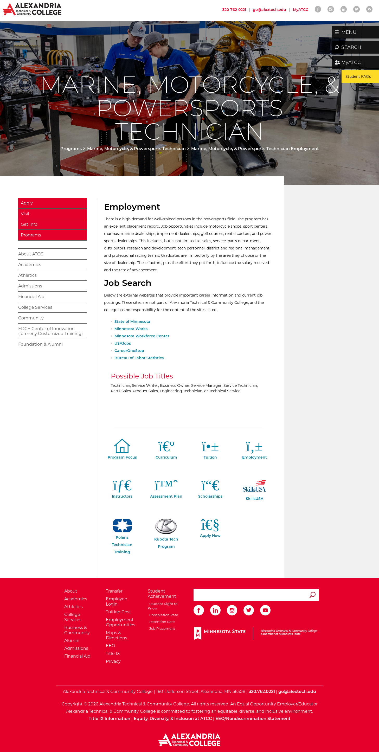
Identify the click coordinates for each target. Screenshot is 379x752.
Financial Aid (31, 296)
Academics (29, 264)
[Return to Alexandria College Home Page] (32, 9)
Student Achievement (162, 594)
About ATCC (30, 254)
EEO (110, 645)
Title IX (113, 653)
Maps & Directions (116, 635)
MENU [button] (348, 32)
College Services (35, 307)
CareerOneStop (129, 350)
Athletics (27, 275)
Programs (71, 148)
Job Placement (161, 628)
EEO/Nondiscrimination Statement (253, 718)
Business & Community (77, 630)
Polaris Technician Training (122, 538)
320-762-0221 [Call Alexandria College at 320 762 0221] (234, 9)
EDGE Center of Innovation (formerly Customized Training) (50, 331)
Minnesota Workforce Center (141, 336)
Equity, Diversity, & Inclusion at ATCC (173, 718)
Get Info (29, 224)
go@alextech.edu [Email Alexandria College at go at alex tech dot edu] (269, 9)
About (70, 591)
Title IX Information (109, 718)
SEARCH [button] (351, 47)
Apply (27, 203)
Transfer (114, 591)
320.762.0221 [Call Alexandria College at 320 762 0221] (262, 691)
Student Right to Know (162, 606)
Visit (25, 213)
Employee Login (116, 601)
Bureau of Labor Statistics (139, 358)
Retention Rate (161, 622)
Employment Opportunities (120, 622)
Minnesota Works (130, 328)
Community (31, 318)
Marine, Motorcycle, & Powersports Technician (136, 148)
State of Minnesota (132, 321)
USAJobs (122, 343)
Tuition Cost (118, 611)
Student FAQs (358, 76)
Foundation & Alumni (40, 344)
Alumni (71, 640)
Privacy (113, 661)
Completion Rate (163, 615)
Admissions (30, 286)
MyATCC (351, 62)
